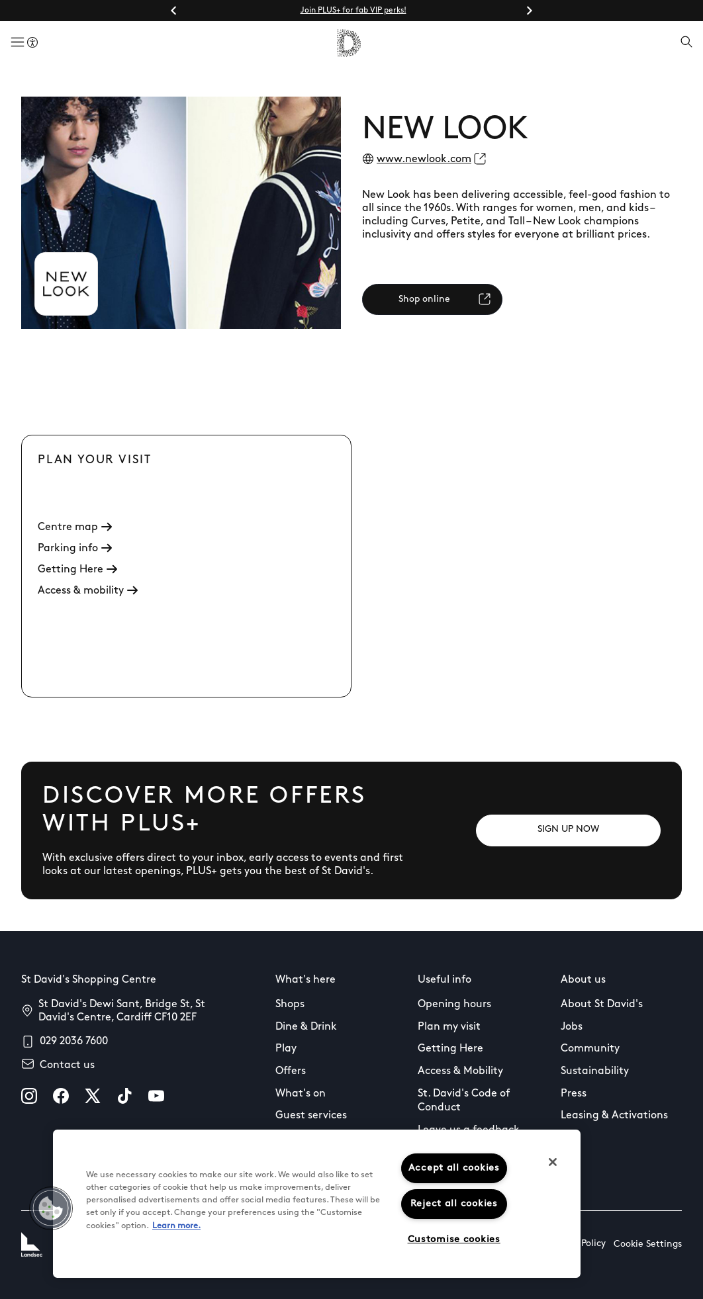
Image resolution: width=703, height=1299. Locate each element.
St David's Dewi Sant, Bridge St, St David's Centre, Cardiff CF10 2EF (121, 1011)
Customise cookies (454, 1240)
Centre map (75, 527)
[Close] (552, 1162)
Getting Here (77, 569)
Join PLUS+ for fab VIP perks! (353, 11)
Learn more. (176, 1226)
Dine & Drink (306, 1027)
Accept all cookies (454, 1168)
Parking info (75, 548)
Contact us (67, 1065)
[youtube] (156, 1096)
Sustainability (595, 1071)
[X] (93, 1096)
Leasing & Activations (614, 1115)
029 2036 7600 (74, 1041)
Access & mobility (88, 591)
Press (573, 1094)
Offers (290, 1071)
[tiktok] (124, 1096)
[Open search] (686, 43)
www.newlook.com (424, 159)
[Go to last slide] (174, 10)
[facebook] (61, 1096)
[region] (317, 1204)
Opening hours (454, 1004)
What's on (300, 1094)
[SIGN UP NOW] (568, 830)
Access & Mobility (460, 1071)
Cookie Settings (648, 1244)
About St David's (602, 1004)
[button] (51, 1208)
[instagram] (29, 1096)
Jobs (572, 1027)
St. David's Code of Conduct (464, 1101)
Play (286, 1049)
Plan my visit (449, 1027)
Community (590, 1049)
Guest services (311, 1115)
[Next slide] (528, 10)
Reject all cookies (454, 1204)
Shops (290, 1004)
